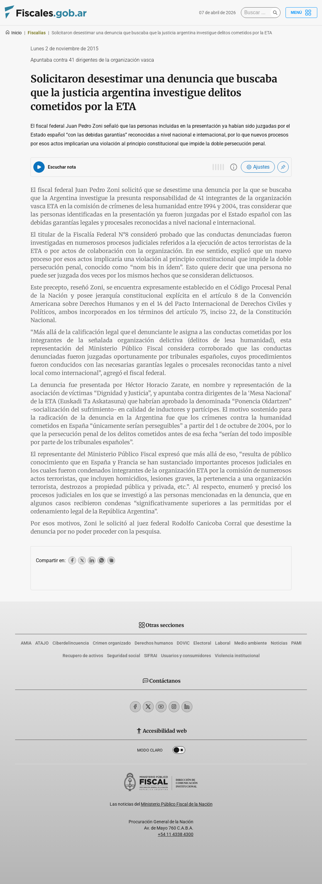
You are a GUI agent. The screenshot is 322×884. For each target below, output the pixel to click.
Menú (301, 12)
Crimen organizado (112, 643)
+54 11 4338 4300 (175, 834)
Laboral (222, 643)
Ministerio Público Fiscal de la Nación (177, 804)
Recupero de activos (83, 655)
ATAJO (42, 643)
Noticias (279, 643)
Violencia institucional (237, 655)
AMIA (26, 643)
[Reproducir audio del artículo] (39, 167)
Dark (179, 751)
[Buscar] (257, 12)
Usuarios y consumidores (186, 655)
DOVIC (183, 643)
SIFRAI (150, 655)
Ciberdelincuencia (71, 643)
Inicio (13, 32)
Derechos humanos (154, 643)
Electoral (202, 643)
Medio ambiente (250, 643)
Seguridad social (123, 655)
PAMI (296, 643)
